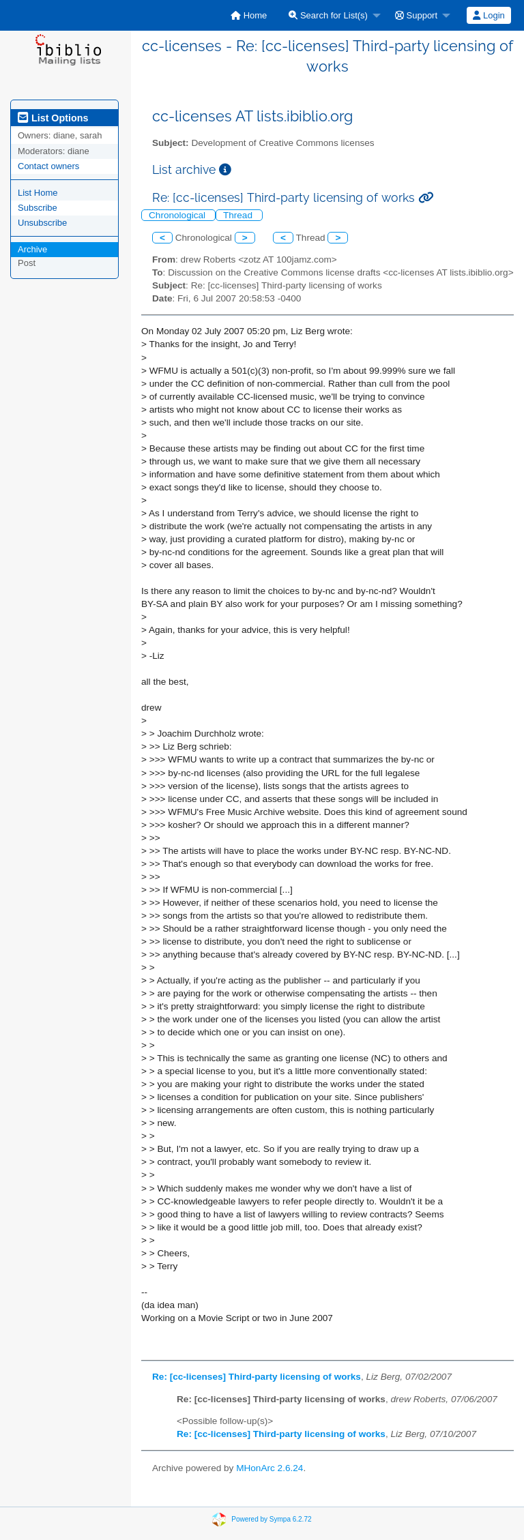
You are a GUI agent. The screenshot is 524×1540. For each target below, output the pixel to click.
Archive (32, 249)
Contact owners (48, 166)
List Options (53, 118)
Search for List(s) (328, 15)
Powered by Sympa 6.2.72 (271, 1519)
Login (488, 15)
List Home (38, 193)
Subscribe (37, 208)
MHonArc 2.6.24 (269, 1468)
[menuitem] (249, 15)
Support (416, 15)
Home (249, 15)
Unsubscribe (42, 223)
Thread (239, 215)
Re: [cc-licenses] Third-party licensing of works (256, 1377)
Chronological (178, 215)
